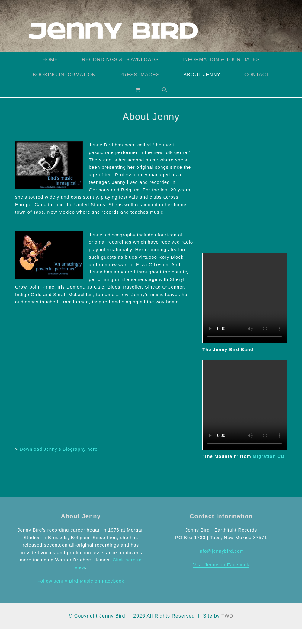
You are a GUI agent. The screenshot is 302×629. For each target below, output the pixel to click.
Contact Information (221, 516)
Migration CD (268, 456)
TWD (227, 615)
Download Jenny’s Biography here (59, 449)
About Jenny (81, 516)
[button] (137, 89)
